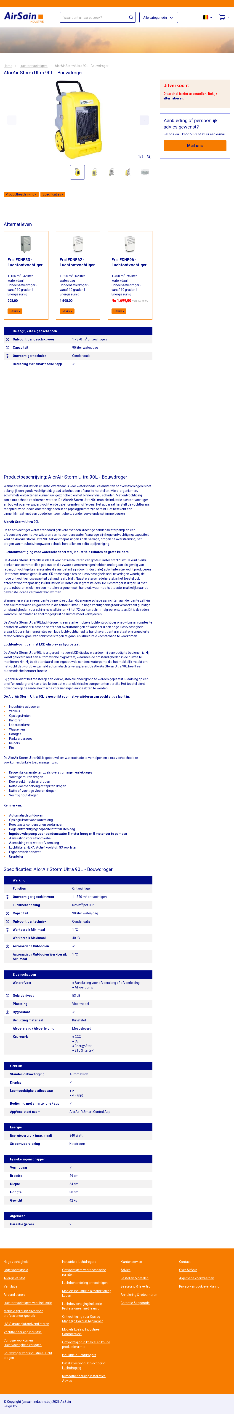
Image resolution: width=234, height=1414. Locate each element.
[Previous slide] (11, 120)
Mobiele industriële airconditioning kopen (86, 1293)
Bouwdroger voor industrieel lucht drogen (28, 1355)
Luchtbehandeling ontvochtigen (85, 1283)
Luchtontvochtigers (34, 66)
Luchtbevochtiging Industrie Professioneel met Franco (82, 1306)
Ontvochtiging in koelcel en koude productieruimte (86, 1344)
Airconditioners (15, 1294)
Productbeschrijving (21, 194)
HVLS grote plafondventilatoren (26, 1324)
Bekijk (15, 311)
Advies (125, 1270)
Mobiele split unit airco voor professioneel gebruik (23, 1313)
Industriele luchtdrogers (79, 1262)
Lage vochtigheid (16, 1270)
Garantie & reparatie (135, 1303)
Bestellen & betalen (135, 1278)
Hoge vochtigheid (16, 1262)
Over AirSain (188, 1270)
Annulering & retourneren (139, 1294)
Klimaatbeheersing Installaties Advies (84, 1378)
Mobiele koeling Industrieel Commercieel (81, 1332)
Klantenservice (131, 1262)
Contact (185, 1262)
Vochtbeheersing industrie (23, 1332)
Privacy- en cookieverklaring (199, 1286)
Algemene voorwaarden (196, 1278)
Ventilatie (10, 1286)
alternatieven (173, 98)
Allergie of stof (14, 1278)
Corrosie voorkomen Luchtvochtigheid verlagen (23, 1343)
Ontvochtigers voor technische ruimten (84, 1272)
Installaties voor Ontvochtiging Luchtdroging (84, 1365)
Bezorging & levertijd (135, 1286)
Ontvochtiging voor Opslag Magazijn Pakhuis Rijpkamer (82, 1319)
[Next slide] (144, 120)
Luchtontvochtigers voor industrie (28, 1303)
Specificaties (53, 194)
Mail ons (195, 145)
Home (8, 66)
